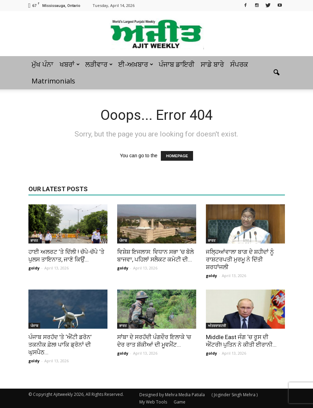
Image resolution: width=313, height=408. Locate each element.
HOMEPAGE (177, 156)
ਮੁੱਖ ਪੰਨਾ (42, 64)
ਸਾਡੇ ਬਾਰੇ (212, 64)
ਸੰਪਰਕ (239, 64)
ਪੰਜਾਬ (123, 240)
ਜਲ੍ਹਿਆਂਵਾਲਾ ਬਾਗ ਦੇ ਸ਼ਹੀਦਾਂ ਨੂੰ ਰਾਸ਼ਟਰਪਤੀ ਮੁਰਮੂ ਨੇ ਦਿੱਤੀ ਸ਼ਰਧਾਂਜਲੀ (240, 259)
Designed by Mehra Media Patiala (172, 395)
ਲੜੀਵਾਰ (99, 64)
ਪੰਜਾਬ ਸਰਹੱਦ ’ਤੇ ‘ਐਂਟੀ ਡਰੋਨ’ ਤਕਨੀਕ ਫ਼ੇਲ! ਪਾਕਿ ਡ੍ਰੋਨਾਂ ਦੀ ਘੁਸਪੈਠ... (60, 345)
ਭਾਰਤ (34, 240)
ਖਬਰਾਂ (70, 64)
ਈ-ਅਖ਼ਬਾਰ (135, 64)
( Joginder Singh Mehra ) (234, 395)
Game (179, 402)
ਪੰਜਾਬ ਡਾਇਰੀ (176, 64)
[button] (276, 72)
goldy (34, 267)
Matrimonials (53, 81)
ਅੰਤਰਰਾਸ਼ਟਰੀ (217, 325)
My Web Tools (153, 402)
